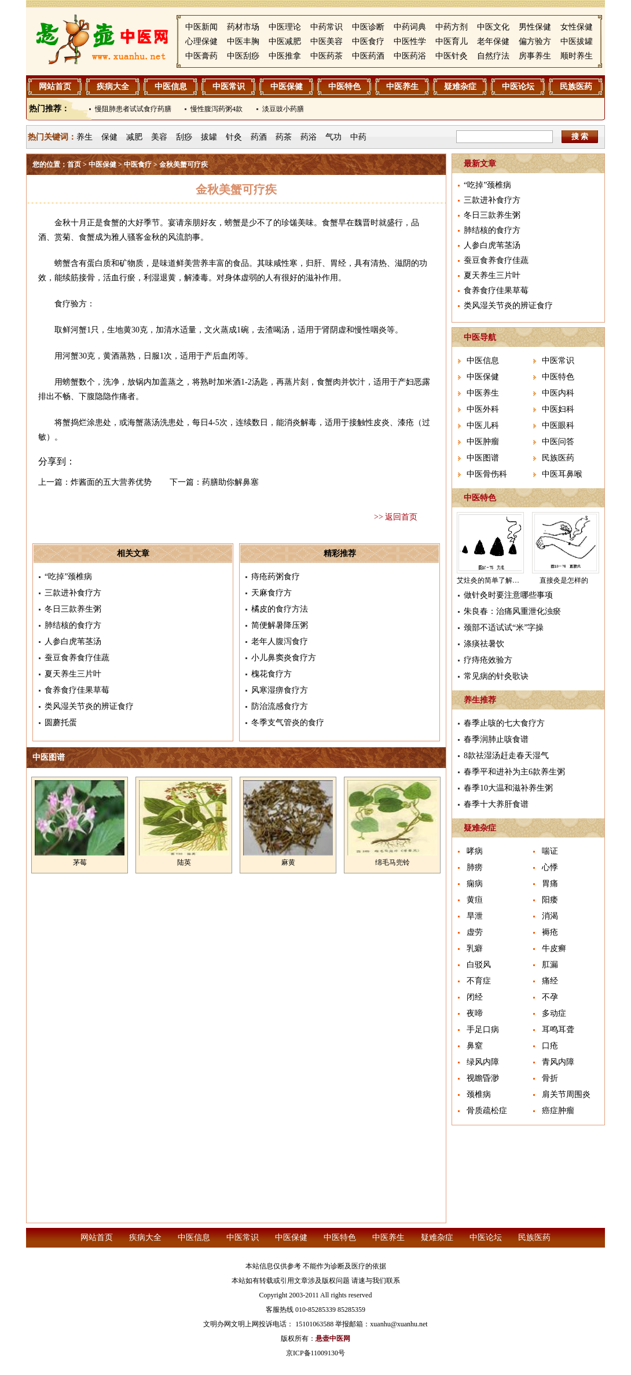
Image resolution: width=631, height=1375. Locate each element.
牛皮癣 (554, 948)
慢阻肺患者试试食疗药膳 (133, 109)
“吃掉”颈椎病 (68, 576)
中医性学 (410, 41)
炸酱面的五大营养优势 (111, 482)
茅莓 (80, 862)
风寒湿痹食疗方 (279, 690)
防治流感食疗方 (279, 706)
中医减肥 (285, 41)
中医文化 (493, 27)
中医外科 (483, 409)
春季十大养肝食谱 (496, 804)
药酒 (259, 137)
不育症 (479, 981)
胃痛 (550, 883)
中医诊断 (368, 27)
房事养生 (535, 56)
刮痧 (184, 137)
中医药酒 (368, 56)
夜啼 (475, 1013)
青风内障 (558, 1062)
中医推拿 (285, 56)
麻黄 (288, 862)
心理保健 (201, 41)
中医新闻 (201, 27)
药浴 (308, 137)
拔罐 (209, 137)
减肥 (134, 137)
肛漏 (550, 964)
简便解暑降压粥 (279, 625)
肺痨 (475, 867)
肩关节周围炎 (566, 1094)
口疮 (550, 1045)
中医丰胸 (243, 41)
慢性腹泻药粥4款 (216, 109)
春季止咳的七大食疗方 (504, 723)
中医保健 (286, 86)
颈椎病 (479, 1094)
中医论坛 (518, 86)
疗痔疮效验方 (488, 660)
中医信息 (171, 86)
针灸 (234, 137)
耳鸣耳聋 (558, 1029)
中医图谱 (483, 458)
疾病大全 (113, 86)
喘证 (550, 851)
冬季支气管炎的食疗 (287, 722)
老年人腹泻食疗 (279, 641)
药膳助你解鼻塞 (230, 482)
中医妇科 (558, 409)
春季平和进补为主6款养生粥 (514, 771)
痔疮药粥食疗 (275, 576)
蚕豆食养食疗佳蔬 (77, 657)
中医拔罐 (576, 41)
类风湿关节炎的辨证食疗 (89, 706)
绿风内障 (483, 1062)
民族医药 (576, 86)
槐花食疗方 (271, 674)
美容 (159, 137)
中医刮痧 (243, 56)
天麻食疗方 (271, 592)
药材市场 (243, 27)
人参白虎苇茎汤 (73, 641)
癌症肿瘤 (558, 1110)
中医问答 (558, 441)
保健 (109, 137)
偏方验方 (535, 41)
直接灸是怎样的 (564, 580)
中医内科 (558, 393)
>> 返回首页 (395, 517)
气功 (333, 137)
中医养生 (402, 86)
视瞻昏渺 (483, 1078)
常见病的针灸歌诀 (496, 676)
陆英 (184, 862)
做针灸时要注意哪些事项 (508, 595)
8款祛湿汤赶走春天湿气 (506, 755)
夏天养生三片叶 (73, 674)
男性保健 (535, 27)
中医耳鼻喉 (562, 474)
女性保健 (576, 27)
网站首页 (55, 86)
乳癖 (475, 948)
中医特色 (344, 86)
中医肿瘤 (483, 441)
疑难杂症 (460, 86)
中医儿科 (483, 425)
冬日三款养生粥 (73, 609)
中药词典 (410, 27)
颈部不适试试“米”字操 (504, 627)
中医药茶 (326, 56)
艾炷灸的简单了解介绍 (491, 580)
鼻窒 (475, 1045)
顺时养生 (576, 56)
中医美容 (326, 41)
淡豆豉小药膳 (283, 109)
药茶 (284, 137)
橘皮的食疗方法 (279, 609)
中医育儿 (451, 41)
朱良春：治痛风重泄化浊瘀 (512, 611)
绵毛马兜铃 (392, 862)
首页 (74, 164)
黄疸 (475, 899)
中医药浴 (410, 56)
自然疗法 (493, 56)
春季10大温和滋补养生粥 (508, 788)
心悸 (550, 867)
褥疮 (550, 932)
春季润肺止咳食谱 (496, 739)
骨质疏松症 (487, 1110)
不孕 (550, 997)
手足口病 (483, 1029)
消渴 (550, 916)
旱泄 (475, 916)
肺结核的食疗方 (73, 625)
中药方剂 (451, 27)
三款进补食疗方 (73, 592)
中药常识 (326, 27)
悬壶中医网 (333, 1338)
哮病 (475, 851)
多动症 (554, 1013)
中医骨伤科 (487, 474)
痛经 (550, 981)
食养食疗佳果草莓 (77, 690)
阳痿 (550, 899)
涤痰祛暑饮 (484, 643)
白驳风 (479, 964)
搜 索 (580, 136)
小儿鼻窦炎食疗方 (283, 657)
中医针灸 (451, 56)
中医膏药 (201, 56)
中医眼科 (558, 425)
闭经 (475, 997)
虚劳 (475, 932)
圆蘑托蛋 (61, 722)
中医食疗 (368, 41)
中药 (358, 137)
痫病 (475, 883)
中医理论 (285, 27)
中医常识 (228, 86)
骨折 (550, 1078)
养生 (84, 137)
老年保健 (493, 41)
